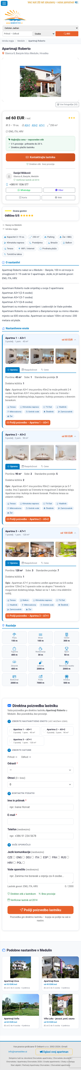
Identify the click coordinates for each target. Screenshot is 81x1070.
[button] (40, 214)
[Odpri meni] (4, 3)
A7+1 (42, 125)
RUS (65, 857)
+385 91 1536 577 (17, 184)
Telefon (19, 829)
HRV (12, 862)
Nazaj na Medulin (12, 225)
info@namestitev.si (17, 1052)
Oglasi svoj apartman (54, 1051)
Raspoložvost (29, 370)
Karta (23, 197)
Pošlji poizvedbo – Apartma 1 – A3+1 (28, 422)
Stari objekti (16, 1065)
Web (58, 197)
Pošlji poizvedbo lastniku (40, 910)
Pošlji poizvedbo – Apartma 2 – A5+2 (28, 519)
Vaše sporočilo (23, 869)
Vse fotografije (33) (67, 104)
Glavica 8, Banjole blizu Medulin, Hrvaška (25, 53)
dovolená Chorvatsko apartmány (38, 1058)
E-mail (12, 815)
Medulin (21, 41)
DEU (30, 857)
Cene (45, 370)
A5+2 (35, 125)
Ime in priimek (17, 800)
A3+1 (27, 125)
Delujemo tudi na (16, 1058)
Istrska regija (8, 41)
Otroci (16, 777)
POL (21, 862)
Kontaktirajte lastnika (40, 157)
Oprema (12, 370)
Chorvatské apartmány (60, 1065)
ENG (20, 857)
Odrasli (13, 763)
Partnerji (26, 1065)
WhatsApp (24, 190)
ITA (38, 857)
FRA (56, 857)
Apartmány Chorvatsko (40, 1065)
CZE (11, 857)
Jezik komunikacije (26, 852)
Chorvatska (11, 1061)
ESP (47, 857)
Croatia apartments (51, 1061)
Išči (67, 33)
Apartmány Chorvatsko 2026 (30, 1061)
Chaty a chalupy (68, 1061)
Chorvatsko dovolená (62, 1058)
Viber (59, 190)
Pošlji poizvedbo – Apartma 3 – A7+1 (28, 615)
